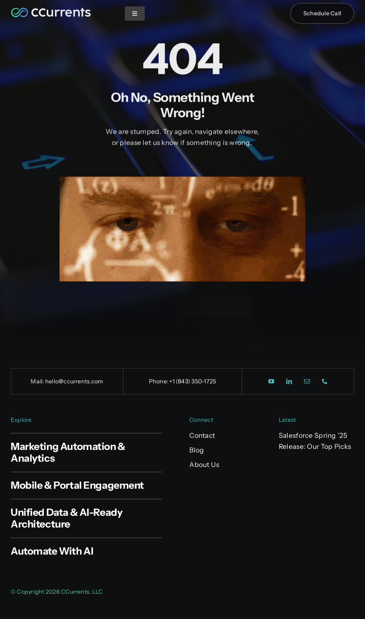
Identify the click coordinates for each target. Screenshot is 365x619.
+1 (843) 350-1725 (192, 381)
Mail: (38, 381)
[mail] (307, 381)
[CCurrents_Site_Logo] (51, 9)
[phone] (325, 381)
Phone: (159, 381)
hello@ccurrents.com (74, 381)
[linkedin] (289, 381)
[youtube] (271, 381)
